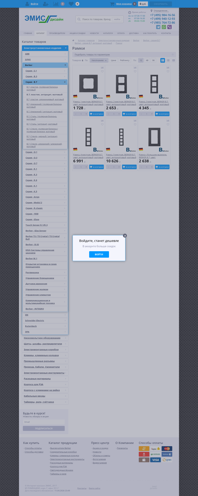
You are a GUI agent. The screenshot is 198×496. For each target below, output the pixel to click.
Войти (99, 254)
